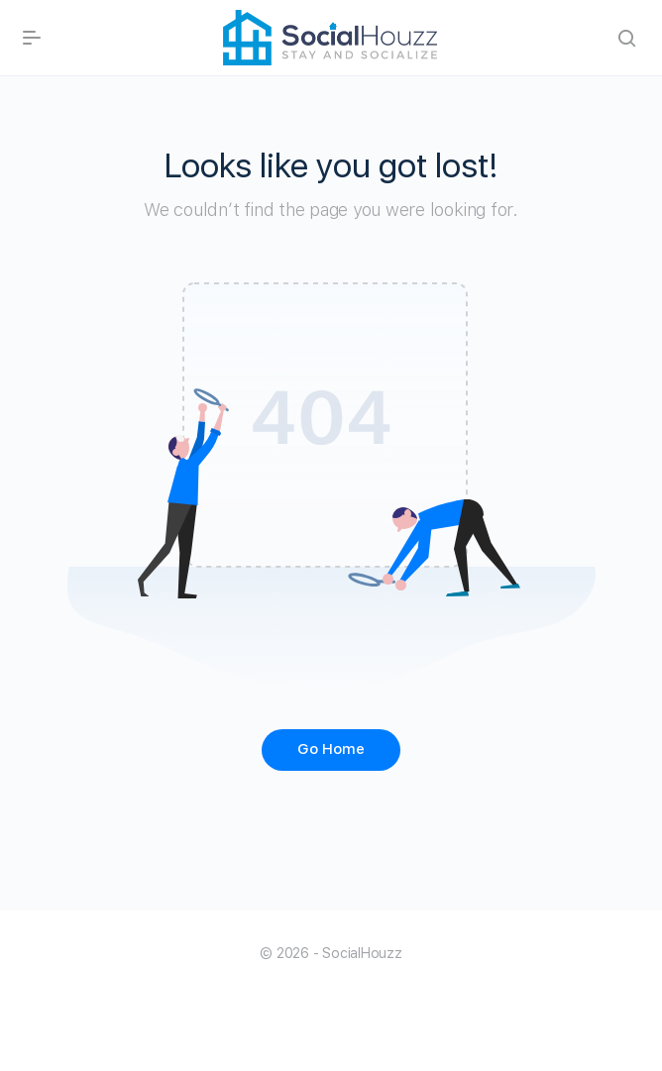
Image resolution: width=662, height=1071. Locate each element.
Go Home (331, 749)
